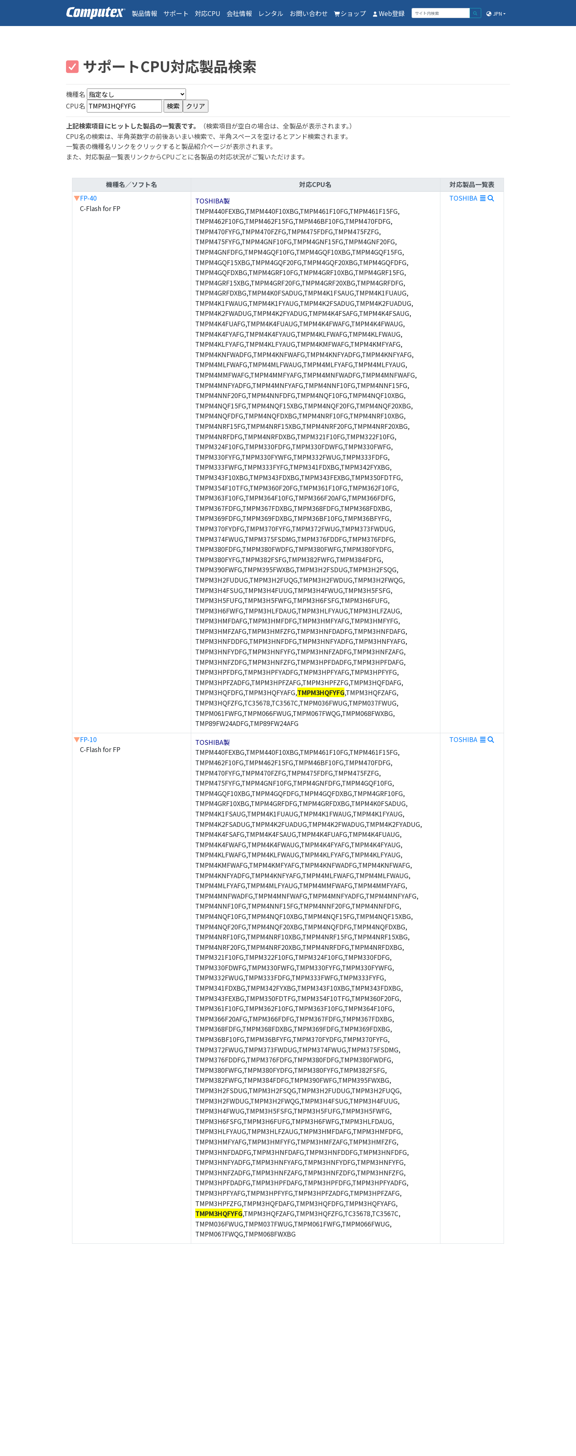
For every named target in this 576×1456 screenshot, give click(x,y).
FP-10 (88, 739)
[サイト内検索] (441, 13)
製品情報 (144, 13)
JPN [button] (494, 13)
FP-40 (88, 198)
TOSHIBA (472, 198)
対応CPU (207, 13)
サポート (176, 13)
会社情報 (239, 13)
